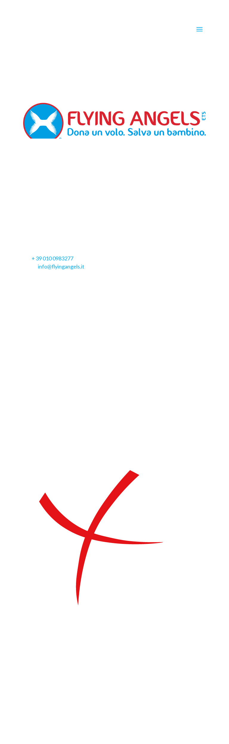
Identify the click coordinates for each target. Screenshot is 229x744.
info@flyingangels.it (61, 266)
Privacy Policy (39, 214)
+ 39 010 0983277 (52, 258)
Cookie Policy (74, 214)
